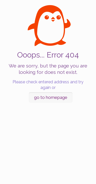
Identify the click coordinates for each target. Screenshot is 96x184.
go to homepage (50, 97)
